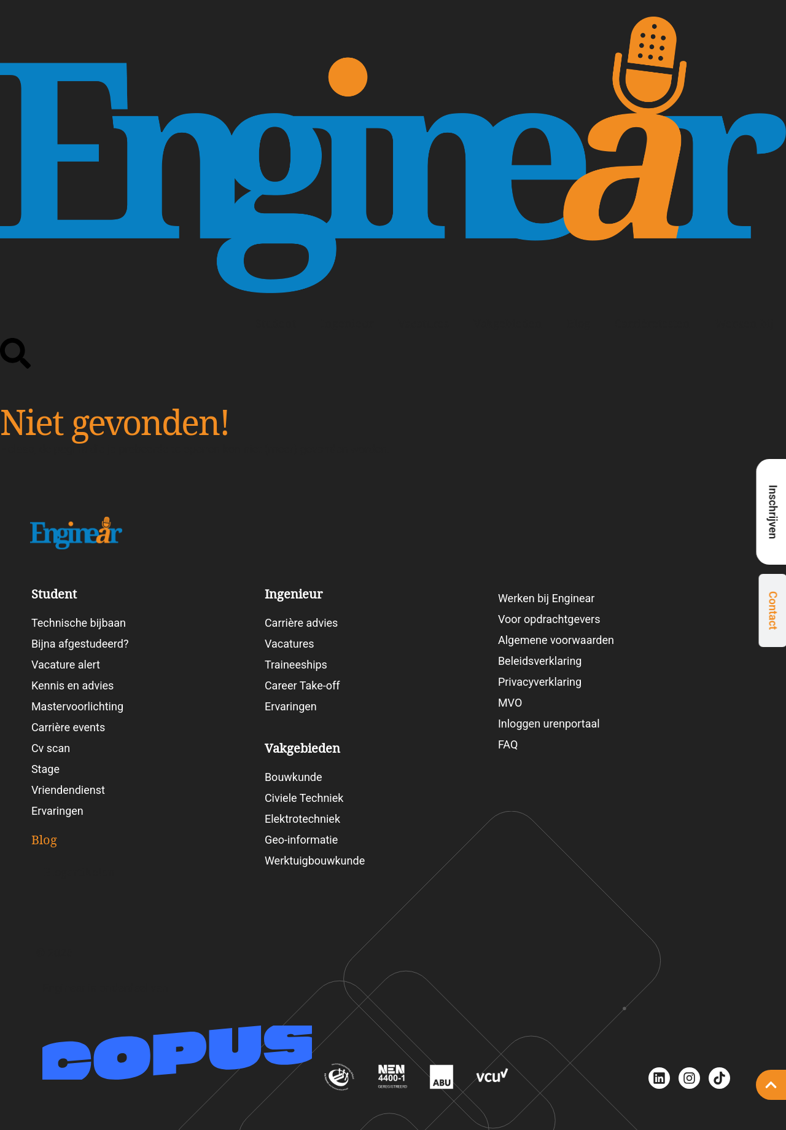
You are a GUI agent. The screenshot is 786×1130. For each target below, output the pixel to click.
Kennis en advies (72, 685)
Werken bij (744, 323)
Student (275, 323)
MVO (510, 702)
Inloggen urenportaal (549, 723)
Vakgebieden (507, 323)
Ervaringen (57, 810)
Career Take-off (302, 685)
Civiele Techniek (304, 797)
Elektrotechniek (302, 818)
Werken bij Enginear (546, 598)
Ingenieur (347, 323)
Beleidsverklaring (540, 660)
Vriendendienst (68, 789)
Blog (578, 323)
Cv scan (50, 748)
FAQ (508, 744)
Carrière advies (301, 622)
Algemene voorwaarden (556, 640)
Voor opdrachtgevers (549, 619)
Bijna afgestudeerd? (80, 643)
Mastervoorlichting (77, 706)
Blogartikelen (79, 872)
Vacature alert (65, 664)
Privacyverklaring (540, 681)
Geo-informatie (301, 839)
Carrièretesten (652, 323)
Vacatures (423, 323)
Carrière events (68, 727)
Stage (45, 769)
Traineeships (296, 664)
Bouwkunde (293, 777)
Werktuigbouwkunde (315, 860)
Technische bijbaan (78, 622)
